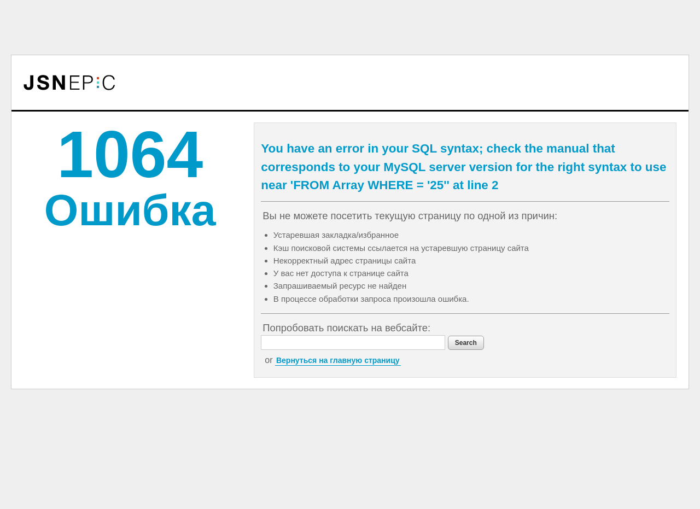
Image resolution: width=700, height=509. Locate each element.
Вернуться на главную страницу (338, 360)
